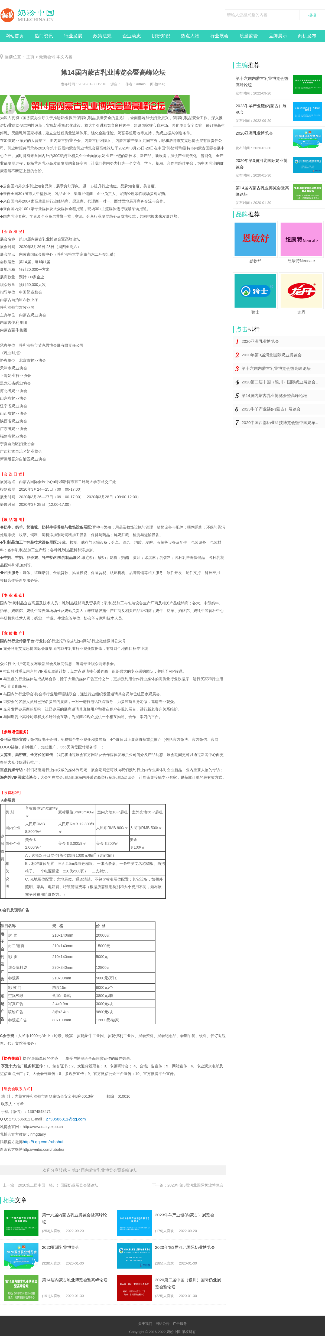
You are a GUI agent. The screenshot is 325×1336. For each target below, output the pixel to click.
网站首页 (14, 35)
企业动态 (131, 35)
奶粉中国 (174, 1332)
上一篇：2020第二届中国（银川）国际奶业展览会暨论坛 (50, 1185)
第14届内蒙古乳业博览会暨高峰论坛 (274, 395)
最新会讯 (47, 56)
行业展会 (219, 35)
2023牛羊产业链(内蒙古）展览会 (271, 409)
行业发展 (73, 35)
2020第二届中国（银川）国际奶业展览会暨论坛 (283, 382)
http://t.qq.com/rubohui (43, 1141)
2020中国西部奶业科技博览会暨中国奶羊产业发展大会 (283, 422)
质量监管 (248, 35)
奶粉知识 (161, 35)
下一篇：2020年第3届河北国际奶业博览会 (187, 1185)
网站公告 (162, 1324)
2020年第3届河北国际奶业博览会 (272, 355)
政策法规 (102, 35)
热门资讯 (44, 35)
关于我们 (145, 1324)
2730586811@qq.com (66, 1119)
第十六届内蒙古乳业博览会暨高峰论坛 (276, 368)
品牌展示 (278, 35)
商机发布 (307, 35)
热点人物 (190, 35)
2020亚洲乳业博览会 (260, 341)
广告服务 (180, 1324)
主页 (30, 56)
